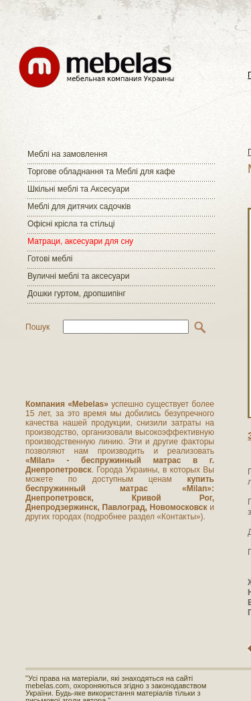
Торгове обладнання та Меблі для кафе (101, 171)
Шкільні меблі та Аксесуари (78, 189)
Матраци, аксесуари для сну (80, 241)
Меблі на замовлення (67, 154)
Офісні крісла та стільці (70, 224)
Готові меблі (49, 258)
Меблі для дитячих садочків (79, 206)
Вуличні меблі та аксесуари (78, 276)
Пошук (37, 327)
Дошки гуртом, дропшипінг (76, 293)
